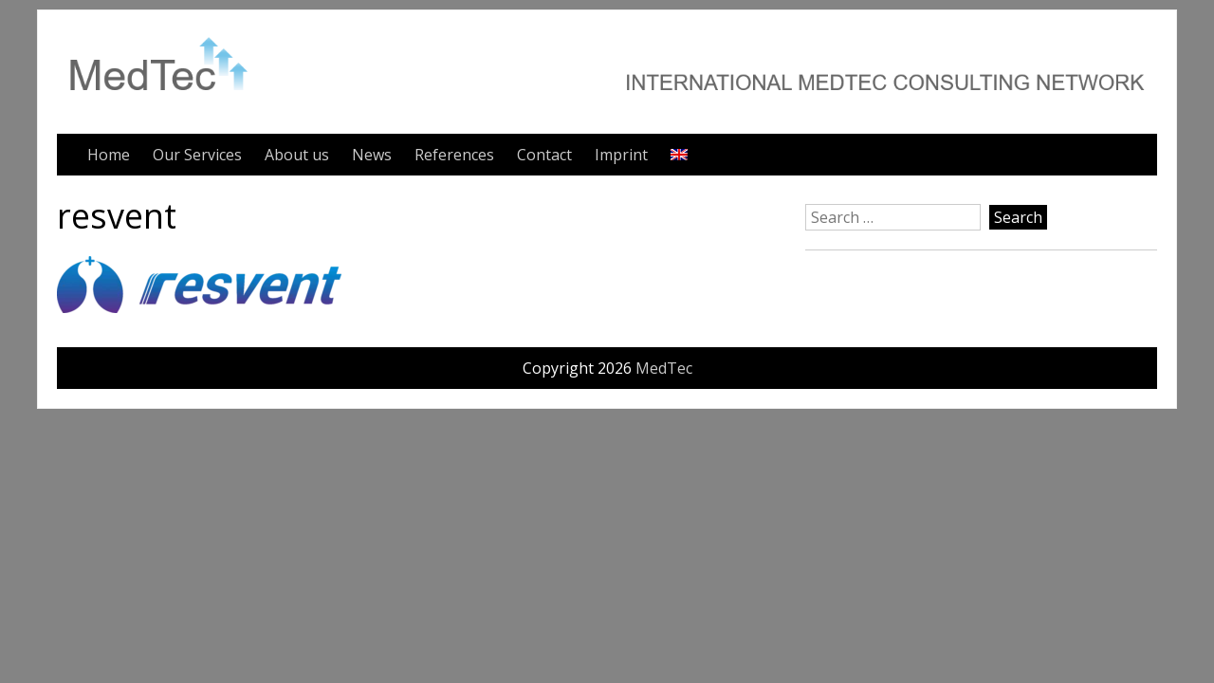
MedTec (663, 368)
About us (297, 154)
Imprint (621, 154)
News (372, 154)
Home (108, 154)
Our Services (197, 154)
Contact (544, 154)
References (454, 154)
